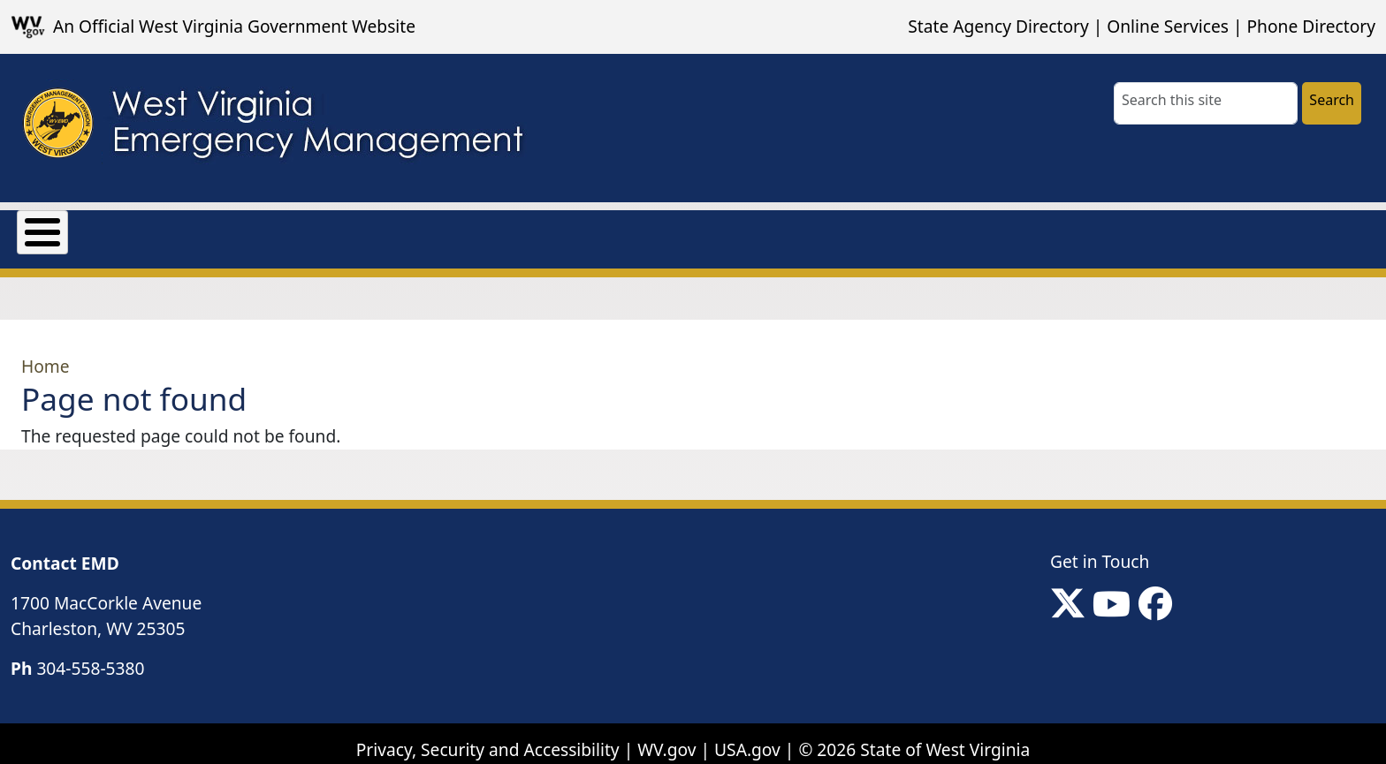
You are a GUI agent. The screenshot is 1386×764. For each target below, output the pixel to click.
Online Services (1168, 26)
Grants (153, 228)
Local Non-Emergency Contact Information (796, 228)
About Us (54, 228)
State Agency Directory (998, 26)
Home (45, 353)
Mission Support (281, 228)
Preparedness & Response (486, 228)
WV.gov (666, 737)
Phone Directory (1310, 26)
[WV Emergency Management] (272, 128)
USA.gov (747, 737)
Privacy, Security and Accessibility (488, 737)
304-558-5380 (90, 655)
